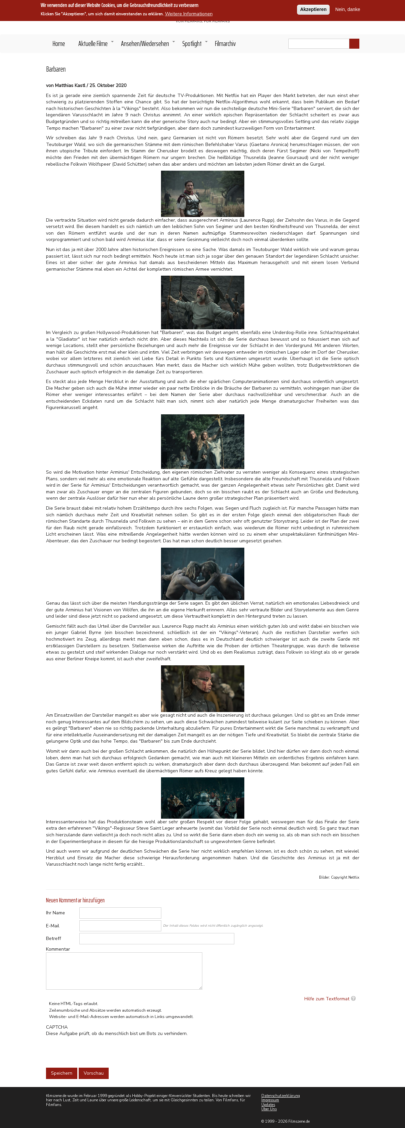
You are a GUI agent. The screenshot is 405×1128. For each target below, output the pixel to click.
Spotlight (195, 45)
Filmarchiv (225, 43)
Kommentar (58, 949)
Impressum (270, 1100)
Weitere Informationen (189, 14)
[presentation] (96, 1050)
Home (59, 43)
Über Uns (269, 1109)
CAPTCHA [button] (57, 1027)
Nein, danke (347, 9)
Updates (268, 1104)
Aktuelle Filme (96, 45)
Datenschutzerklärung (280, 1095)
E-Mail (52, 926)
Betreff (53, 938)
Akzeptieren (313, 9)
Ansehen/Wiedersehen (148, 45)
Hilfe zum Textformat (326, 999)
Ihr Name (55, 913)
